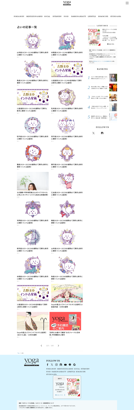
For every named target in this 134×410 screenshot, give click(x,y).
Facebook (89, 133)
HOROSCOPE (103, 17)
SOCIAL (47, 17)
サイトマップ (103, 405)
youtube (61, 364)
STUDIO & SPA (115, 17)
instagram (98, 133)
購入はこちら (110, 44)
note (102, 133)
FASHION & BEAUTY (78, 17)
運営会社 (75, 405)
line (110, 133)
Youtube (106, 133)
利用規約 (44, 405)
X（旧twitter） (93, 133)
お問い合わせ (21, 405)
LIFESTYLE (92, 17)
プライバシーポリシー (54, 405)
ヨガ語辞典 (112, 405)
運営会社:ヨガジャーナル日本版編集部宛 (102, 61)
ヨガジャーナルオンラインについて (89, 405)
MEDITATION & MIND (34, 17)
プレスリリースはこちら (33, 405)
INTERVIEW (57, 17)
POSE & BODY (19, 17)
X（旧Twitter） (47, 364)
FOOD (66, 17)
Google (115, 133)
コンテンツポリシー (66, 405)
